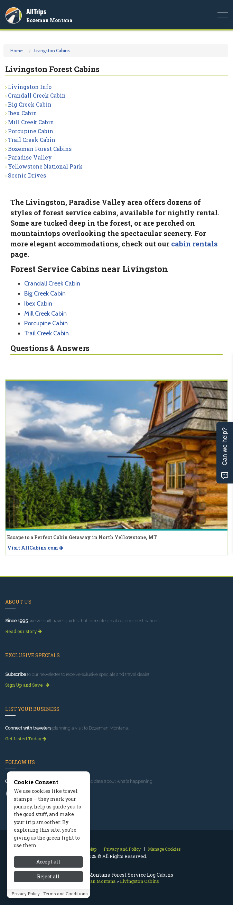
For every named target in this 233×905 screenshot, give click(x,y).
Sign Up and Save (27, 685)
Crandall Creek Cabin (37, 95)
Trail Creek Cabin (31, 139)
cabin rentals (194, 243)
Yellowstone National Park (45, 166)
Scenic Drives (27, 175)
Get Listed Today (25, 738)
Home (16, 50)
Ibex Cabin (22, 113)
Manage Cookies (164, 849)
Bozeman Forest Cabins (40, 148)
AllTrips (36, 12)
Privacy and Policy (122, 849)
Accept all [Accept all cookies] (48, 864)
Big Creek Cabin (30, 104)
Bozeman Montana (49, 20)
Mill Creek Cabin (31, 122)
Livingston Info (30, 86)
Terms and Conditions (65, 896)
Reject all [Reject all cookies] (48, 879)
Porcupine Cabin (30, 131)
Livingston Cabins (52, 50)
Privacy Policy (25, 896)
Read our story (23, 631)
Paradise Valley (30, 157)
